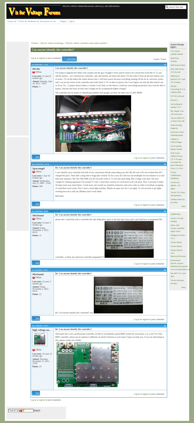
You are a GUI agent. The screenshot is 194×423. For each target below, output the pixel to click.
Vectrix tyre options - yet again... (175, 185)
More (184, 206)
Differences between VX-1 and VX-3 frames (178, 79)
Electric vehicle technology (52, 43)
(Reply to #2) (54, 211)
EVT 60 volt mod (177, 96)
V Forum (20, 21)
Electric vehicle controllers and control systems (86, 43)
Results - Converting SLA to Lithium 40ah (178, 89)
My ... (55, 21)
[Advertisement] (61, 32)
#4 (165, 270)
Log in (33, 58)
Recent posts (45, 21)
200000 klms (176, 214)
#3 (165, 211)
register (42, 58)
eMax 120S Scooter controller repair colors (177, 228)
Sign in (72, 21)
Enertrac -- (175, 100)
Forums (10, 21)
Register (63, 21)
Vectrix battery (176, 242)
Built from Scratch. (178, 65)
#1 (165, 64)
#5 (165, 326)
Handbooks (32, 21)
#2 (165, 164)
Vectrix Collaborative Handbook (176, 175)
